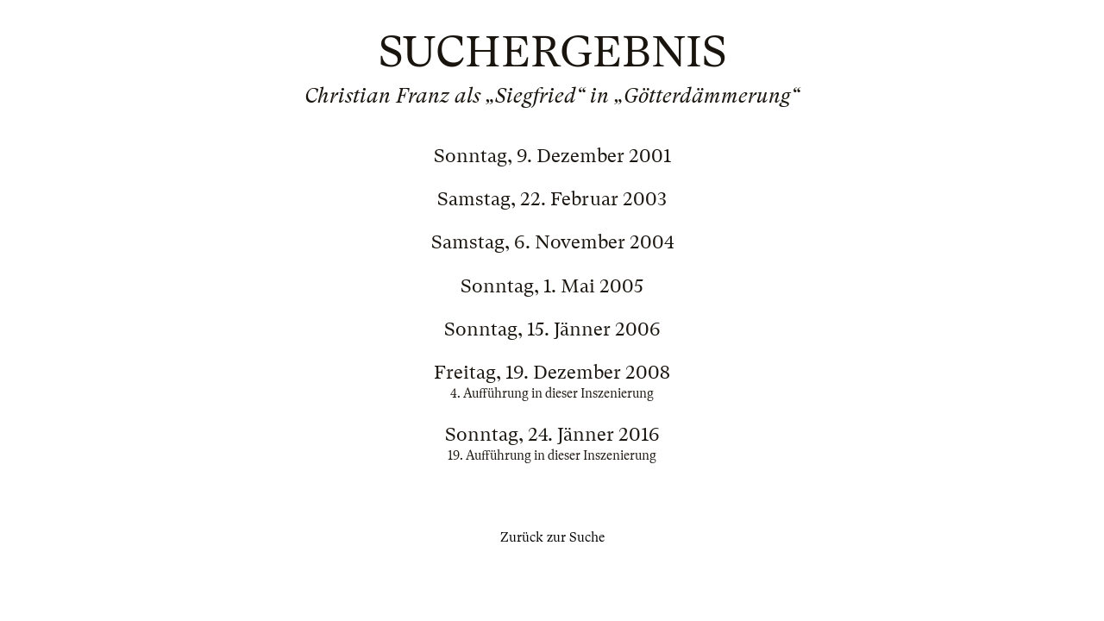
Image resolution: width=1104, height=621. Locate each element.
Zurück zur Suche (552, 537)
